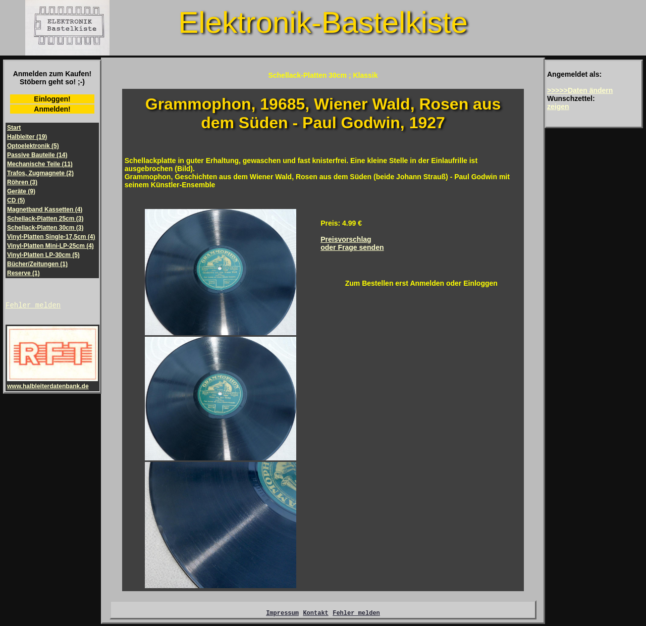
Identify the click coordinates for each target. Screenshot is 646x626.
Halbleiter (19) (27, 136)
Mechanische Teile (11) (40, 164)
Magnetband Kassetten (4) (44, 209)
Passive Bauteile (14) (37, 155)
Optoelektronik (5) (33, 145)
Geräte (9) (21, 191)
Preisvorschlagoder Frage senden (352, 243)
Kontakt (315, 614)
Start (14, 127)
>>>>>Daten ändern (580, 90)
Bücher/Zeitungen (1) (37, 264)
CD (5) (16, 200)
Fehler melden (33, 306)
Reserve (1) (23, 273)
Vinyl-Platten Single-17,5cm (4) (51, 236)
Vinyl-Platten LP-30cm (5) (43, 254)
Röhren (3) (22, 182)
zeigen (558, 106)
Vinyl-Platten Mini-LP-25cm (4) (50, 245)
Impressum (282, 614)
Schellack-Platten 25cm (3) (45, 218)
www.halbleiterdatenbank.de (52, 384)
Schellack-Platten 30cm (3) (45, 227)
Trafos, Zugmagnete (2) (40, 173)
